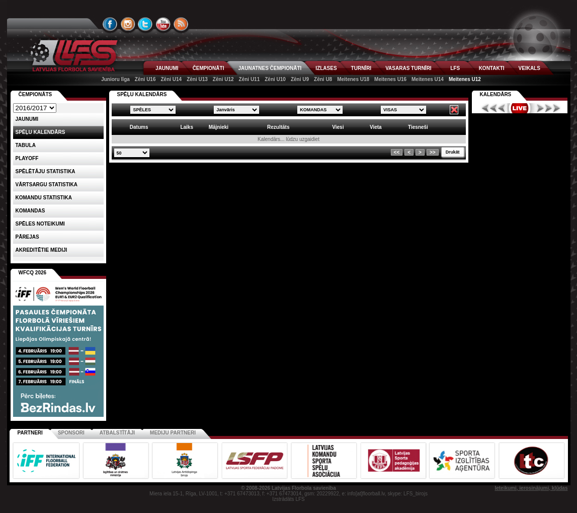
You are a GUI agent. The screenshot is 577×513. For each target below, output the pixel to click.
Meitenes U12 (465, 79)
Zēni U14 (171, 79)
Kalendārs (496, 94)
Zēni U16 (145, 79)
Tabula (26, 145)
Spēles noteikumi (40, 224)
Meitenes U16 (390, 79)
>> (433, 152)
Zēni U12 (223, 79)
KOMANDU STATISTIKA (44, 197)
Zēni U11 (249, 79)
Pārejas (27, 237)
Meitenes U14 (427, 79)
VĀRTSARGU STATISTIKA (47, 184)
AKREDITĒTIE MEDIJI (41, 250)
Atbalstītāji (117, 432)
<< (397, 152)
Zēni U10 (275, 79)
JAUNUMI (167, 68)
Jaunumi (27, 119)
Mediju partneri (173, 432)
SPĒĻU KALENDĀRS (142, 94)
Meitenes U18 (353, 79)
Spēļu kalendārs (40, 132)
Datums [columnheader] (139, 127)
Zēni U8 (323, 79)
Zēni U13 (197, 79)
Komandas (30, 210)
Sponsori (71, 432)
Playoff (27, 158)
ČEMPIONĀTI (208, 68)
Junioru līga (115, 79)
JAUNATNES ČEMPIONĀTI (269, 68)
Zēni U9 (300, 79)
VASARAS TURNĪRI (408, 68)
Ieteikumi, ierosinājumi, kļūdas (530, 488)
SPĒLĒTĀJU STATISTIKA (45, 171)
